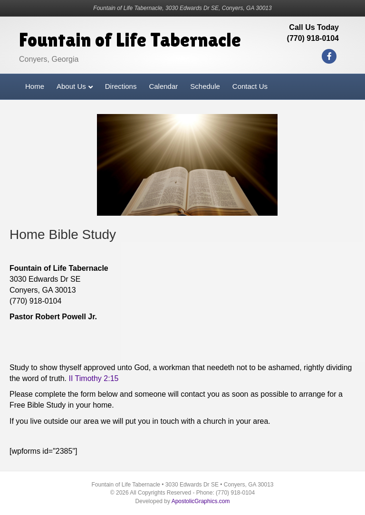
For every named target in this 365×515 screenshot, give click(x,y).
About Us (71, 86)
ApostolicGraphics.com (201, 501)
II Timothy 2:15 (94, 378)
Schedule (205, 86)
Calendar (163, 86)
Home (34, 86)
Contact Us (250, 86)
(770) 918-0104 (313, 38)
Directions (121, 86)
